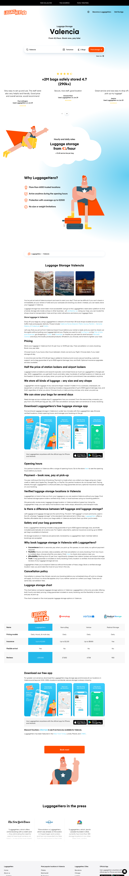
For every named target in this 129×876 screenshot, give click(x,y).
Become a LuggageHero (102, 12)
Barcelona (78, 870)
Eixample (58, 334)
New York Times (60, 733)
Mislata (43, 870)
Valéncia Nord (65, 324)
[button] (124, 871)
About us (7, 873)
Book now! (64, 749)
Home (6, 870)
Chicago (77, 873)
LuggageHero (34, 254)
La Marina (85, 332)
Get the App (118, 12)
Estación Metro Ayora (80, 324)
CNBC (83, 733)
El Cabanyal (34, 326)
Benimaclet (44, 873)
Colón (45, 326)
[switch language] (88, 11)
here (86, 468)
